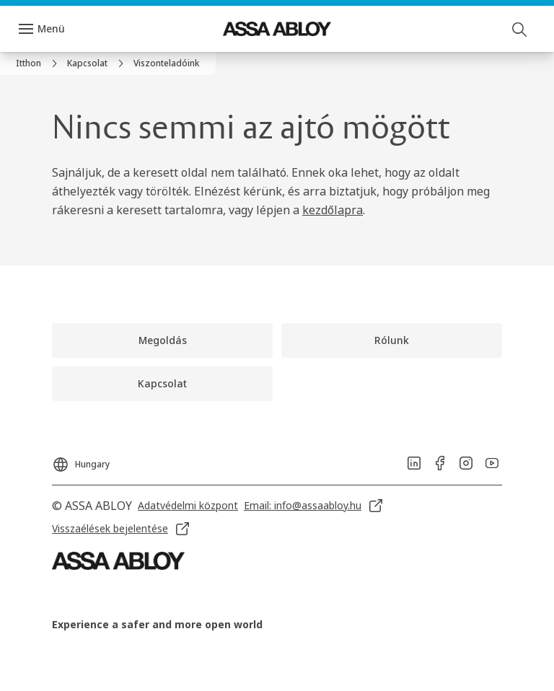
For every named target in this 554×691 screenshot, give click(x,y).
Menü (51, 28)
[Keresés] (520, 28)
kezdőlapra (332, 210)
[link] (38, 63)
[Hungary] (81, 460)
